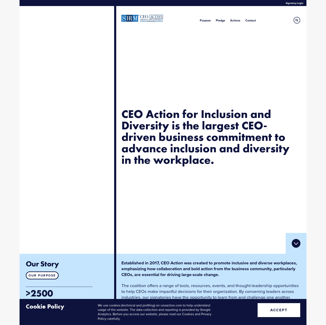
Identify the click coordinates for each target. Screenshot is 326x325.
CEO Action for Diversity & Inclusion (142, 18)
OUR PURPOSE (42, 275)
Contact (250, 20)
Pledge (220, 20)
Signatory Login (294, 3)
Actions (235, 20)
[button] (297, 20)
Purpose (205, 20)
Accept (278, 310)
